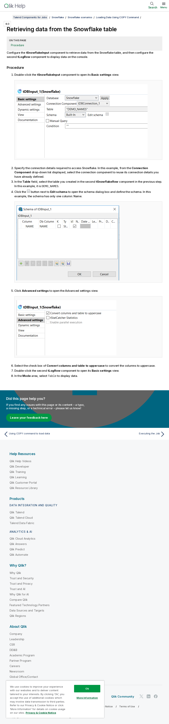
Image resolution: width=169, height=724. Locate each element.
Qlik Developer (19, 466)
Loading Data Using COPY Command (117, 17)
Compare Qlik (19, 599)
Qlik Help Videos (21, 460)
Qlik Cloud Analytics (22, 538)
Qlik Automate (19, 554)
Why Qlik (15, 572)
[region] (55, 699)
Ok (87, 688)
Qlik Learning (18, 476)
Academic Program (22, 655)
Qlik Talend (17, 512)
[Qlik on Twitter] (141, 696)
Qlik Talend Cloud (21, 517)
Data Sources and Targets (27, 610)
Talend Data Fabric (22, 522)
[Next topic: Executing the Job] (126, 433)
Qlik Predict (17, 549)
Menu (163, 7)
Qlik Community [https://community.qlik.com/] (122, 696)
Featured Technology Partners (30, 604)
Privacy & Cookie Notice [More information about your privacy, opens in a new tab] (41, 712)
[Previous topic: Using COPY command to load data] (43, 433)
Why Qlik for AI (19, 594)
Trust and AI (17, 588)
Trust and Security (22, 577)
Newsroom (17, 671)
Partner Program (20, 660)
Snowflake (58, 17)
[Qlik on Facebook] (156, 696)
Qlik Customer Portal (23, 482)
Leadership (17, 638)
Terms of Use (127, 706)
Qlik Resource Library (24, 487)
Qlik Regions (18, 615)
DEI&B (13, 649)
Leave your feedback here (29, 417)
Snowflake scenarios (80, 17)
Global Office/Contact (24, 676)
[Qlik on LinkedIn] (148, 696)
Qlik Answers (18, 543)
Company (16, 633)
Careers (15, 665)
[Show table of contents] (8, 17)
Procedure (17, 45)
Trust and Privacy (21, 583)
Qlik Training (18, 471)
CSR (12, 644)
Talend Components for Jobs (30, 17)
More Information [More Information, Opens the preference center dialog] (87, 697)
